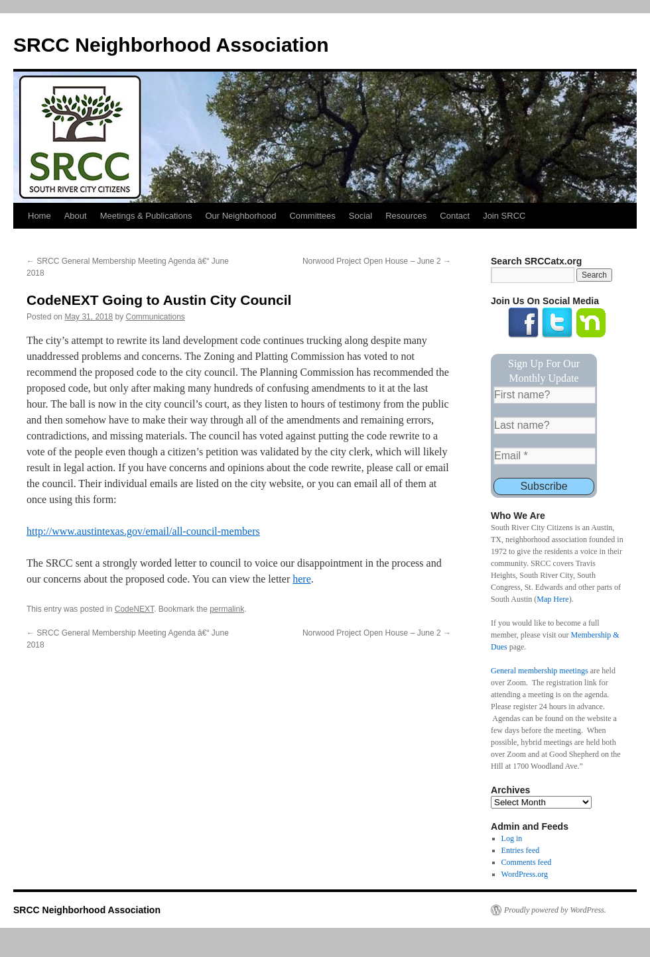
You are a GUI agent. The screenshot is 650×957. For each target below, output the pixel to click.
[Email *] (544, 456)
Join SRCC (504, 216)
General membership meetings (539, 670)
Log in (512, 838)
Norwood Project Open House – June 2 (376, 261)
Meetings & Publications (146, 216)
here (301, 579)
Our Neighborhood (240, 216)
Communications (154, 316)
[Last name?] (544, 425)
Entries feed (520, 850)
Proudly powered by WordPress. (555, 910)
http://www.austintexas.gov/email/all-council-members (143, 531)
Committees (312, 216)
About (75, 216)
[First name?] (544, 395)
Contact (455, 216)
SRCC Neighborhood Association (171, 45)
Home (39, 216)
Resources (405, 216)
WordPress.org (524, 874)
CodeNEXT (134, 609)
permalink (227, 609)
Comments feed (526, 862)
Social (360, 216)
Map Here (552, 599)
